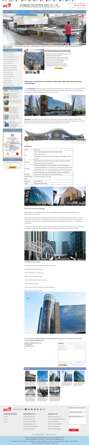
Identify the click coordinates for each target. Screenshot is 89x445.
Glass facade (27, 119)
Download (73, 11)
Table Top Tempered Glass (9, 85)
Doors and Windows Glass (9, 61)
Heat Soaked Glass (7, 78)
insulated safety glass (51, 338)
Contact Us (63, 11)
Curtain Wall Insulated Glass (22, 46)
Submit (74, 430)
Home (6, 11)
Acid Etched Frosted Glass (9, 76)
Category (10, 46)
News (55, 11)
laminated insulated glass (41, 338)
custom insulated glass (60, 338)
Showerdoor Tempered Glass (9, 54)
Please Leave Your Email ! (75, 412)
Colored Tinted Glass (8, 80)
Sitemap (5, 421)
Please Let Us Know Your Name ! (77, 407)
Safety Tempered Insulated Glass (10, 67)
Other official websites (50, 434)
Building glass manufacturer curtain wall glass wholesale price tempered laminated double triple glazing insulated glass (14, 125)
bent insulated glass (78, 338)
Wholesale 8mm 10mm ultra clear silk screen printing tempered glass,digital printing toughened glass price (14, 90)
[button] (85, 29)
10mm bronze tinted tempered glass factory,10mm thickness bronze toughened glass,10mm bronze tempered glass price (14, 110)
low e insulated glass (69, 338)
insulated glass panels (31, 338)
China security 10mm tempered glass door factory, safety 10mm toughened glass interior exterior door (14, 118)
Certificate (32, 11)
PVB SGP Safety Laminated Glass (10, 65)
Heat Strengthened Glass (8, 74)
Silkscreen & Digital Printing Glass (10, 69)
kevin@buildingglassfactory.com (58, 419)
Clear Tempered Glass (8, 63)
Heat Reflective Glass (8, 82)
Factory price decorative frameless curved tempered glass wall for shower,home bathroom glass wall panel (14, 96)
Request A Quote (80, 5)
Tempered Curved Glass (8, 72)
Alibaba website (40, 434)
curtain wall (41, 208)
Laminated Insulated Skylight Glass (11, 59)
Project (47, 11)
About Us (14, 11)
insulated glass (31, 88)
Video (40, 11)
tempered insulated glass (30, 340)
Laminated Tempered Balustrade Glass (11, 57)
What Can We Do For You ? (76, 416)
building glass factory (39, 340)
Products (23, 11)
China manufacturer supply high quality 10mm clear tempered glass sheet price (15, 102)
